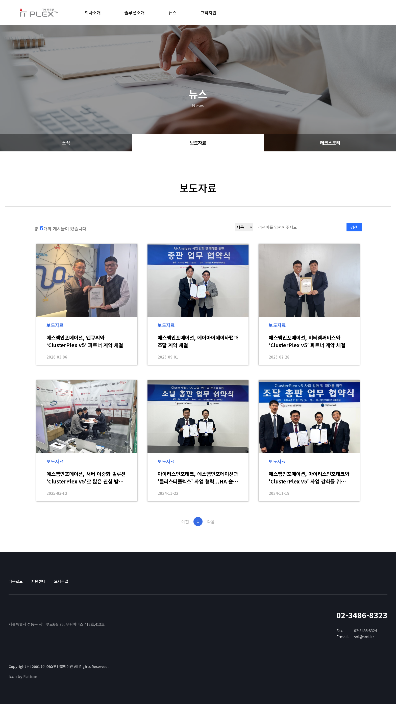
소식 (66, 142)
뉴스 (172, 12)
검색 (354, 227)
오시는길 (61, 581)
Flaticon (30, 676)
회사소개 (93, 12)
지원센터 (38, 581)
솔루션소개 (135, 12)
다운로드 (16, 581)
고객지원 (208, 12)
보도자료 (198, 142)
